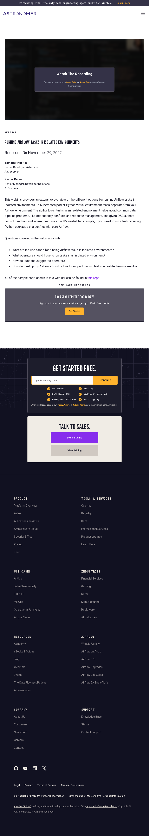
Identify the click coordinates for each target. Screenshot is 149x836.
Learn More (88, 544)
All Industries (89, 617)
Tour (17, 552)
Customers (21, 724)
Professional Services (94, 528)
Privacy (28, 785)
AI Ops (18, 578)
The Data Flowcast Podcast (30, 682)
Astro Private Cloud (26, 528)
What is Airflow (90, 643)
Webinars (19, 667)
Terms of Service (46, 785)
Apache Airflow (22, 806)
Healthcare (88, 609)
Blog (16, 659)
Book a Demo (74, 437)
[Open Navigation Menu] (143, 14)
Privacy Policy (71, 82)
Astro (17, 513)
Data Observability (25, 586)
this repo (93, 278)
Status (85, 724)
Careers (19, 740)
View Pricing (75, 450)
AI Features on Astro (26, 521)
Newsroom (20, 732)
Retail (84, 594)
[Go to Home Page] (71, 14)
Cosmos (86, 505)
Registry (86, 513)
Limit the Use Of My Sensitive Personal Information (97, 796)
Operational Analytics (27, 609)
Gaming (86, 586)
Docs (84, 521)
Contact (19, 747)
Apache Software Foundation (101, 806)
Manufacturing (90, 601)
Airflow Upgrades (92, 667)
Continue (105, 380)
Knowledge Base (91, 716)
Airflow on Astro (91, 651)
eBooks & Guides (24, 651)
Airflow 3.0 (87, 659)
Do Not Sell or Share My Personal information (39, 796)
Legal (17, 785)
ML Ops (18, 601)
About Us (19, 716)
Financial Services (92, 578)
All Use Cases (22, 617)
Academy (20, 643)
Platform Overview (25, 505)
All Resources (22, 690)
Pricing (18, 544)
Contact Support (91, 732)
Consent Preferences (73, 785)
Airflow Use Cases (92, 674)
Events (18, 674)
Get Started (74, 311)
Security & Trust (23, 536)
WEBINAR (10, 132)
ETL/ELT (19, 594)
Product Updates (91, 536)
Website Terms (85, 82)
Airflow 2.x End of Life (94, 682)
